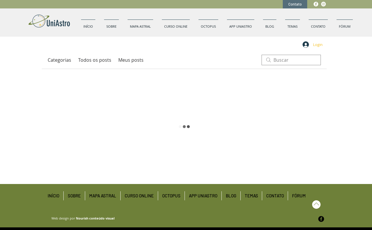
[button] (292, 24)
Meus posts (131, 60)
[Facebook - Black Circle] (321, 219)
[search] (291, 60)
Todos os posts (94, 60)
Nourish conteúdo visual (95, 218)
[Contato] (295, 4)
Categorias (59, 60)
